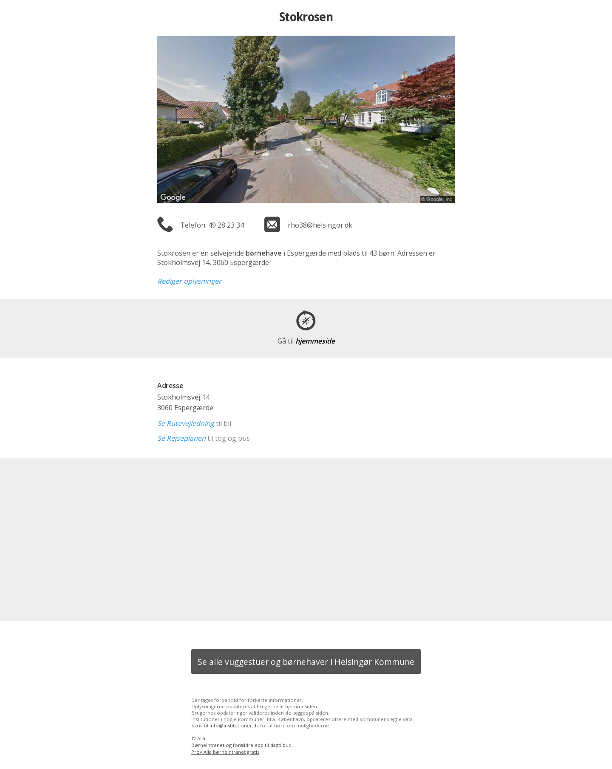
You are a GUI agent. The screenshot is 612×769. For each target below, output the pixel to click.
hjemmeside (306, 341)
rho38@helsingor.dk (320, 225)
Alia (201, 738)
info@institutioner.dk (234, 725)
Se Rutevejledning (185, 423)
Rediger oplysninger (189, 281)
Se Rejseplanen (181, 438)
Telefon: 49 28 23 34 (212, 225)
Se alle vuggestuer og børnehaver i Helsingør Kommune (306, 662)
